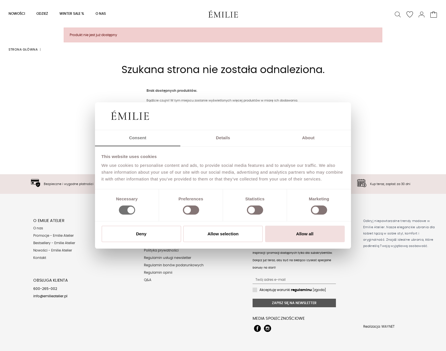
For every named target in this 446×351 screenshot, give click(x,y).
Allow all (304, 233)
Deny (141, 233)
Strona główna (23, 49)
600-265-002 (45, 288)
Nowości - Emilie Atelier (52, 250)
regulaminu (301, 290)
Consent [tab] (137, 137)
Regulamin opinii (158, 272)
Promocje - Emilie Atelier (53, 235)
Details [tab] (223, 137)
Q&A (147, 280)
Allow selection (222, 233)
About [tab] (308, 137)
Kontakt (39, 257)
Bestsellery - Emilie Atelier (54, 243)
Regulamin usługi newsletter (167, 257)
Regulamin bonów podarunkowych (174, 265)
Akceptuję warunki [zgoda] (292, 290)
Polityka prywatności (161, 250)
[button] (398, 13)
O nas (38, 228)
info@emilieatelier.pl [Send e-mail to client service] (50, 296)
